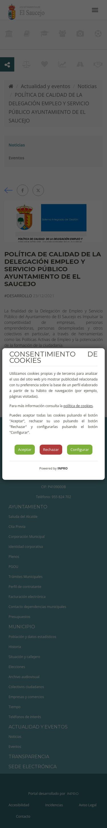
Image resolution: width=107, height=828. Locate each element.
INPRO (62, 468)
